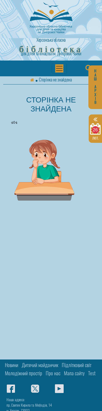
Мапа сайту (74, 373)
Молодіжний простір (23, 373)
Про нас (53, 373)
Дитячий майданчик (40, 365)
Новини (11, 365)
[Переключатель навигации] (59, 68)
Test (91, 373)
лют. (95, 128)
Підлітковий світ (76, 365)
